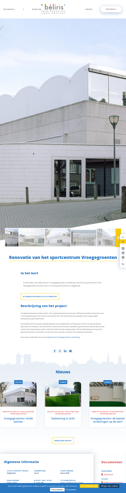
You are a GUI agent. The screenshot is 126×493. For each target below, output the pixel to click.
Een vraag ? (111, 9)
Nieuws (89, 9)
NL (123, 241)
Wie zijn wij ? (9, 9)
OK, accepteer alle (89, 486)
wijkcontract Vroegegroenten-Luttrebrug (63, 337)
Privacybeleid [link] (71, 490)
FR (123, 237)
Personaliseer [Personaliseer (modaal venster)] (57, 490)
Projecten (36, 9)
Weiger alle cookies (109, 486)
